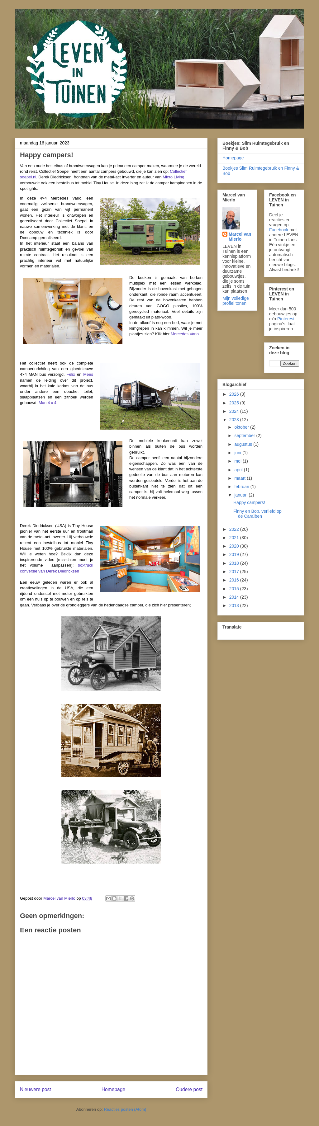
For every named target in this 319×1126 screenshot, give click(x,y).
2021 (234, 537)
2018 (234, 563)
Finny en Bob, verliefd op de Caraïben (257, 514)
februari (242, 486)
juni (238, 452)
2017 (234, 571)
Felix (71, 374)
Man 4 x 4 (47, 402)
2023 (234, 419)
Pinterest (285, 318)
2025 (234, 402)
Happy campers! (249, 502)
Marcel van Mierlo (240, 237)
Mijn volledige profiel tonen (235, 301)
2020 (234, 546)
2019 (234, 554)
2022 (234, 529)
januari (241, 494)
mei (238, 461)
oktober (242, 427)
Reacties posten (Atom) (125, 1109)
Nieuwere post (35, 1089)
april (239, 469)
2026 (234, 394)
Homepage (113, 1089)
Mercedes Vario (185, 334)
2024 (234, 411)
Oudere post (189, 1089)
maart (240, 478)
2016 (234, 579)
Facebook (278, 229)
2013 (234, 605)
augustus (243, 444)
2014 (234, 597)
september (245, 435)
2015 (234, 588)
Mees (88, 374)
